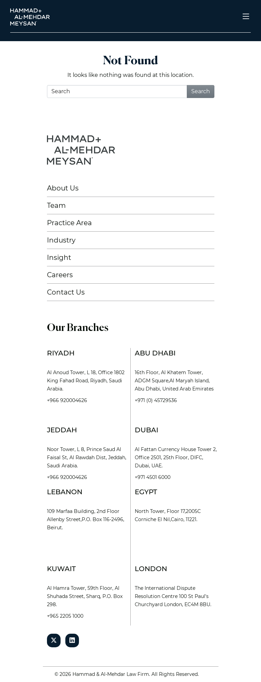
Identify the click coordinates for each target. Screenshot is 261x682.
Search (200, 91)
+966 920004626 (67, 400)
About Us (63, 188)
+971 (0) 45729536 (156, 400)
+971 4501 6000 (152, 477)
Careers (60, 275)
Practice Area (69, 223)
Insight (59, 257)
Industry (61, 240)
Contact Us (66, 292)
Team (56, 205)
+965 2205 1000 (65, 616)
